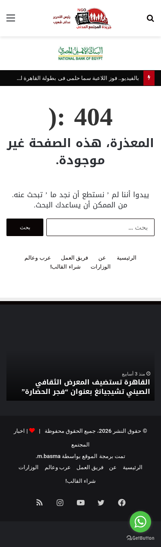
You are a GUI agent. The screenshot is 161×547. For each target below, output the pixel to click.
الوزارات (101, 266)
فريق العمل (74, 257)
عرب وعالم (37, 257)
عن (102, 257)
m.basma (49, 456)
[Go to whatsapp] (140, 521)
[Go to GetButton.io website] (140, 538)
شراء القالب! (65, 266)
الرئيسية (127, 257)
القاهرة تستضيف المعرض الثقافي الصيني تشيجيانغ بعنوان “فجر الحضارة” (85, 387)
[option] (80, 362)
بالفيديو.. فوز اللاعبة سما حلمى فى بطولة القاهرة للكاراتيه (71, 78)
